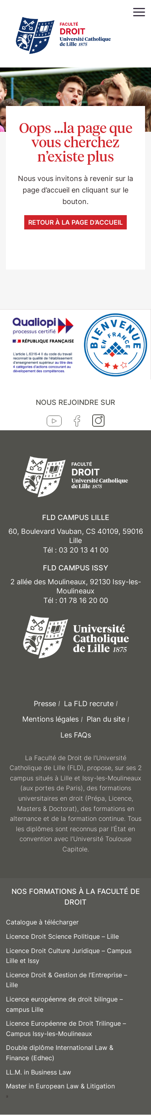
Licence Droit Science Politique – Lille (62, 936)
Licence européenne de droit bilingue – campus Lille (64, 1004)
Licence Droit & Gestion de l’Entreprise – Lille (66, 980)
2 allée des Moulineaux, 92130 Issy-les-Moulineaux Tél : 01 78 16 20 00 (75, 591)
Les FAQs (75, 735)
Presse (45, 703)
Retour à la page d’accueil (75, 222)
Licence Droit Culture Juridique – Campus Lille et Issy (69, 956)
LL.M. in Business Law (38, 1072)
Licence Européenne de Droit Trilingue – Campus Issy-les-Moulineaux (66, 1028)
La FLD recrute (89, 703)
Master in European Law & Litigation (60, 1086)
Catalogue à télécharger (42, 922)
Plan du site (106, 719)
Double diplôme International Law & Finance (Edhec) (59, 1053)
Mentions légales (50, 719)
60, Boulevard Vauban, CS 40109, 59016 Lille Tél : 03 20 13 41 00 (75, 540)
